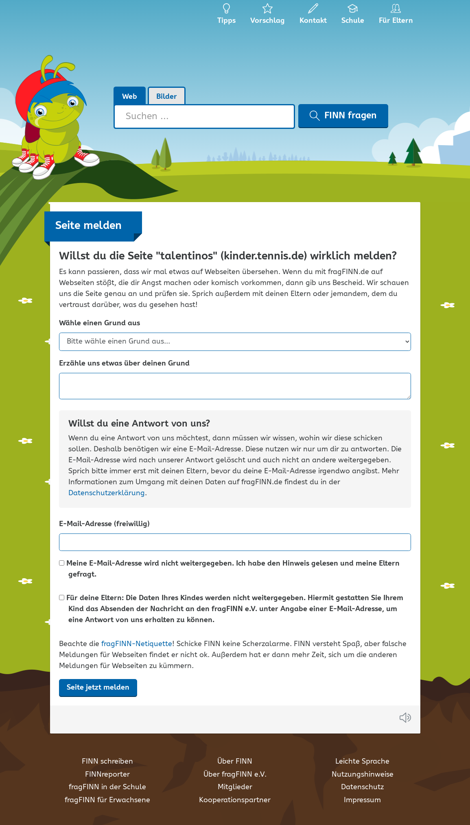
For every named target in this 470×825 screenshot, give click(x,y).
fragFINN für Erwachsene (107, 800)
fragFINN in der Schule (107, 787)
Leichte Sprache (362, 761)
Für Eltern (397, 16)
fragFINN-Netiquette (136, 644)
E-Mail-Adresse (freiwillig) (104, 524)
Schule (353, 16)
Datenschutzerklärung (106, 493)
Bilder (166, 96)
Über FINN (234, 761)
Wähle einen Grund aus (99, 323)
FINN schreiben (107, 761)
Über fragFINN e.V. (235, 774)
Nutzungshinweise (362, 774)
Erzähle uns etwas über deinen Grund (124, 363)
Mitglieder (235, 787)
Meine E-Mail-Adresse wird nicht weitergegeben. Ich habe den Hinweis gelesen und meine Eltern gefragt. (229, 569)
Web (129, 96)
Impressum (362, 800)
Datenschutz (362, 787)
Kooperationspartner (235, 800)
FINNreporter (107, 774)
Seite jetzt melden (98, 687)
